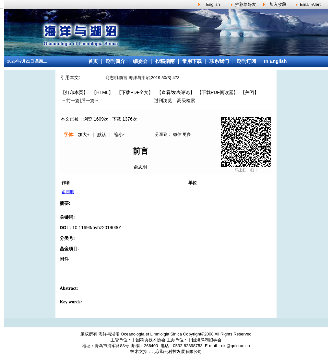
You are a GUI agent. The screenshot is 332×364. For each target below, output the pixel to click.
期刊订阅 (246, 61)
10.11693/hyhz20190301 (97, 227)
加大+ (83, 134)
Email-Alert (310, 4)
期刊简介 (115, 61)
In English (275, 61)
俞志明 (140, 167)
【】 (176, 92)
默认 (101, 134)
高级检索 (186, 100)
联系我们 (219, 61)
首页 (93, 61)
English (213, 4)
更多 (187, 134)
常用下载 (192, 61)
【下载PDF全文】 (135, 92)
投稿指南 (165, 61)
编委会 (140, 61)
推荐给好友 (245, 4)
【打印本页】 (74, 92)
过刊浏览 (163, 100)
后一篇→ (90, 100)
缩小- (119, 134)
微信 (177, 134)
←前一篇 (71, 100)
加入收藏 (277, 4)
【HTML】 (102, 92)
